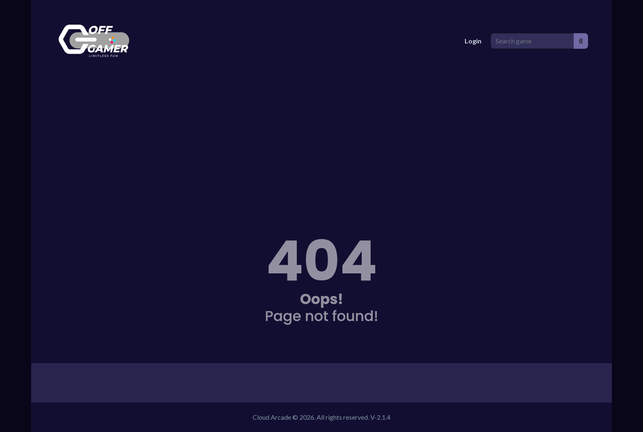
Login (473, 41)
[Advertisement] (321, 143)
